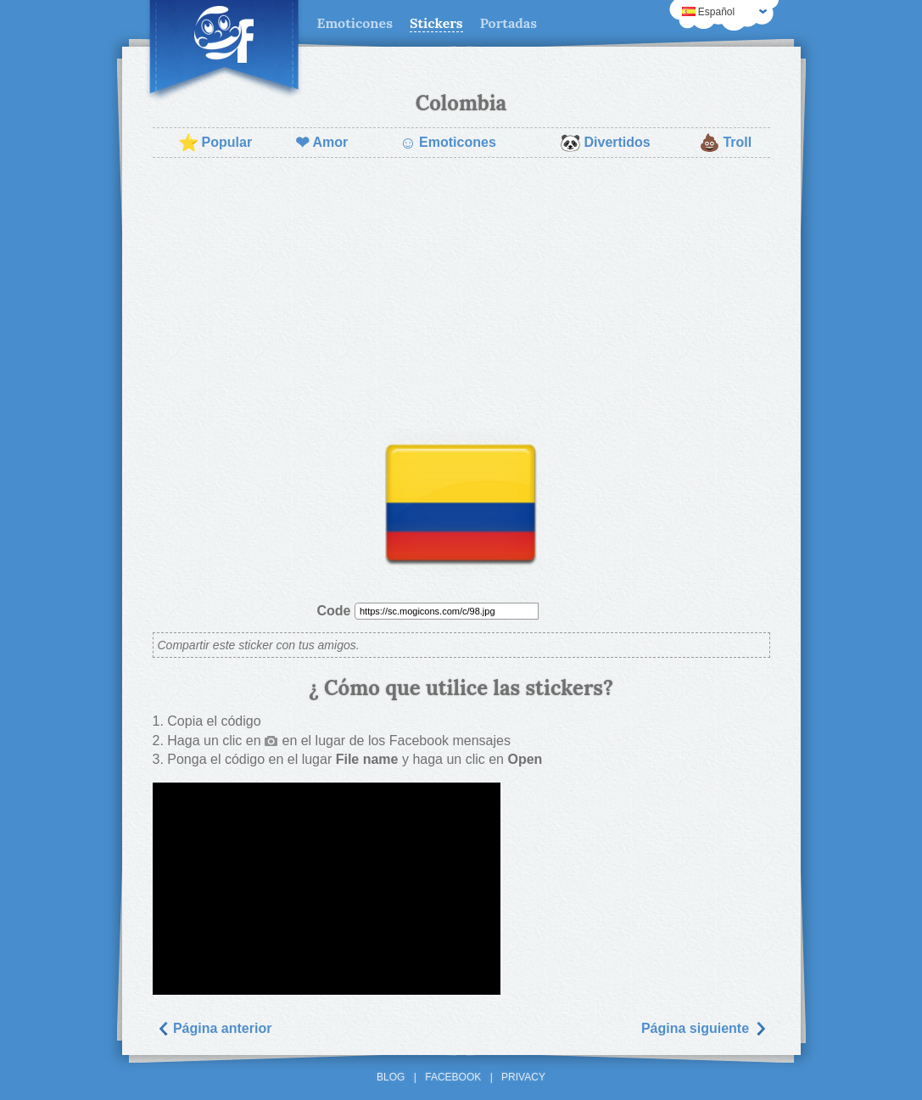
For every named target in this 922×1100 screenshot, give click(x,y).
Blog (391, 1077)
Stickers (436, 22)
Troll (725, 142)
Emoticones (355, 22)
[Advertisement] (461, 293)
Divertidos (605, 142)
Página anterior (214, 1028)
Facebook (453, 1077)
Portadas (508, 22)
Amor (321, 142)
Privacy (523, 1077)
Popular (215, 142)
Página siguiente (704, 1028)
